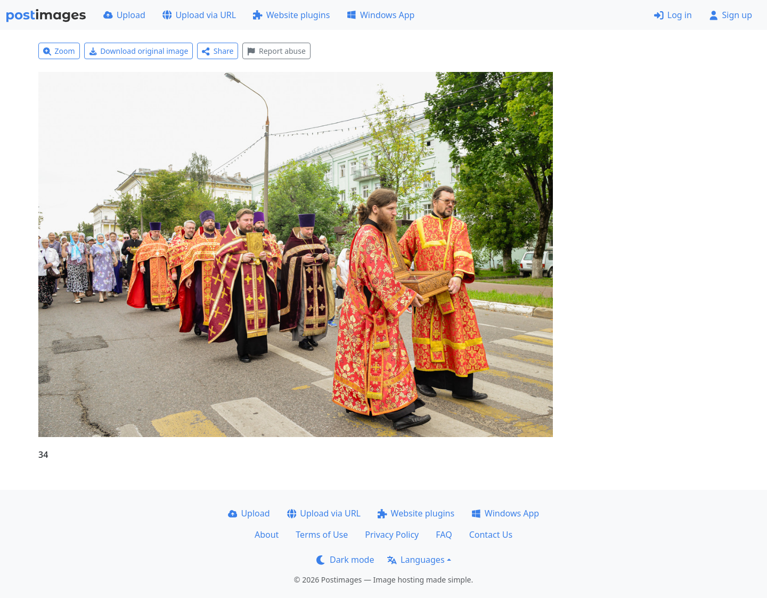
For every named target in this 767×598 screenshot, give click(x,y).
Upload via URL (199, 15)
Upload (124, 15)
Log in (673, 15)
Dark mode (345, 559)
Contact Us (490, 534)
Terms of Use (322, 534)
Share (217, 51)
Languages (415, 559)
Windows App (380, 15)
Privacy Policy (392, 534)
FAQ (444, 534)
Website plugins (291, 15)
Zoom (59, 51)
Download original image (139, 51)
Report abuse (276, 51)
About (267, 534)
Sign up (730, 15)
